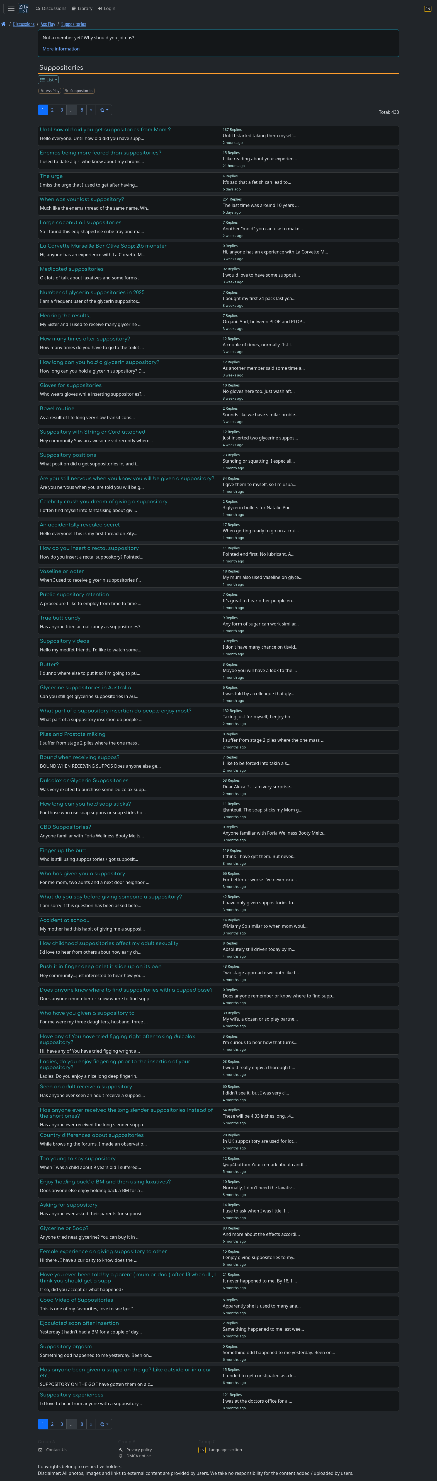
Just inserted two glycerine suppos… (260, 438)
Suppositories (73, 24)
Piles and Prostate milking (72, 734)
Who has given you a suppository (82, 873)
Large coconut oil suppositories (81, 222)
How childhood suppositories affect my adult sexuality (109, 943)
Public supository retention (74, 594)
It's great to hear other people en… (259, 601)
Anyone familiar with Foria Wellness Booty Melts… (275, 833)
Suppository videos (64, 641)
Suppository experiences (71, 1395)
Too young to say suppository (78, 1158)
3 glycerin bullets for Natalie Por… (258, 507)
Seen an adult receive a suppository (86, 1086)
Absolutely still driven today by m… (259, 949)
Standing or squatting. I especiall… (259, 461)
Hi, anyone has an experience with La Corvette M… (275, 252)
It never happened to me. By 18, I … (260, 1281)
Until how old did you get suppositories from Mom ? (105, 129)
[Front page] (3, 24)
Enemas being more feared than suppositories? (100, 153)
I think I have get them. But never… (259, 856)
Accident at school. (64, 920)
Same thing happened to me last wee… (263, 1329)
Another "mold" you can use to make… (263, 229)
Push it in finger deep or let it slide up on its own (101, 966)
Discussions (50, 8)
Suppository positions (68, 455)
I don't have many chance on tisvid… (260, 647)
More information (61, 49)
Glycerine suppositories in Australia (85, 687)
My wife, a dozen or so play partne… (260, 1019)
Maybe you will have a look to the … (260, 670)
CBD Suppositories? (65, 827)
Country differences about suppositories (92, 1135)
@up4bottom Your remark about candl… (265, 1164)
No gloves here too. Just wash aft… (259, 391)
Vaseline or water (62, 571)
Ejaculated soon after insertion (79, 1323)
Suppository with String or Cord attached (92, 432)
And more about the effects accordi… (261, 1234)
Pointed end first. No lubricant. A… (258, 554)
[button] (104, 110)
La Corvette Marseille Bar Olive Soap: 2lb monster (103, 246)
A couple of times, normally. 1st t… (259, 345)
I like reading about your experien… (260, 159)
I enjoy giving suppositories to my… (260, 1257)
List (47, 80)
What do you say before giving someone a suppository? (111, 897)
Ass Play (48, 24)
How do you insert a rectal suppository (89, 548)
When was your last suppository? (82, 199)
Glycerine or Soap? (64, 1228)
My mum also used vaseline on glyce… (262, 577)
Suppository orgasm (66, 1346)
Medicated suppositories (72, 269)
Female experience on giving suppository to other (103, 1251)
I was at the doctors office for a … (257, 1401)
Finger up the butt (63, 850)
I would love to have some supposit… (261, 275)
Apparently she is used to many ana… (262, 1306)
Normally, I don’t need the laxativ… (259, 1188)
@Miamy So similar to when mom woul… (265, 926)
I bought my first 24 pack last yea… (259, 298)
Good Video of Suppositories (76, 1300)
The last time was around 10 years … (261, 205)
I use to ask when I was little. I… (256, 1211)
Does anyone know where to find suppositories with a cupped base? (126, 990)
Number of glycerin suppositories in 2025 (92, 292)
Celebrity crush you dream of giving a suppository (103, 501)
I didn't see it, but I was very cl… (256, 1093)
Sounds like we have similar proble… (260, 415)
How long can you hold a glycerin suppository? (99, 362)
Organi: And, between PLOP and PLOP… (264, 321)
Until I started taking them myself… (259, 135)
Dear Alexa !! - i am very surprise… (258, 787)
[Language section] (428, 8)
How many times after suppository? (85, 339)
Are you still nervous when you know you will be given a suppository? (127, 478)
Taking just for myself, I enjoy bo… (258, 717)
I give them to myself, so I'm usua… (259, 484)
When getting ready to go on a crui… (261, 531)
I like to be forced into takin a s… (256, 763)
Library (81, 8)
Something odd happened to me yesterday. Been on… (279, 1352)
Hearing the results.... (67, 315)
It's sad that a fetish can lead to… (257, 182)
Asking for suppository (69, 1205)
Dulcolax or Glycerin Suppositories (84, 780)
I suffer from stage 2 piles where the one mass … (273, 740)
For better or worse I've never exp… (260, 879)
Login (106, 8)
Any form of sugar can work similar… (261, 624)
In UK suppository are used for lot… (260, 1141)
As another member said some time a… (264, 368)
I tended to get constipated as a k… (259, 1376)
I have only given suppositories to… (260, 903)
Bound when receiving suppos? (80, 757)
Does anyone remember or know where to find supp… (279, 996)
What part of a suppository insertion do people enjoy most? (115, 711)
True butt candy (60, 618)
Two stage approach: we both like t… (261, 973)
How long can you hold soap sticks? (85, 804)
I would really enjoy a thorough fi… (259, 1067)
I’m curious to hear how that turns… (260, 1042)
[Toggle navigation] (11, 8)
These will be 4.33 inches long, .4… (258, 1116)
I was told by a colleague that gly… (258, 693)
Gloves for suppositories (71, 385)
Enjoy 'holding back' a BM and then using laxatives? (105, 1182)
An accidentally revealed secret (80, 525)
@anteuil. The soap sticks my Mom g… (262, 810)
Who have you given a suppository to (87, 1013)
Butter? (49, 664)
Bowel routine (57, 408)
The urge (51, 176)
